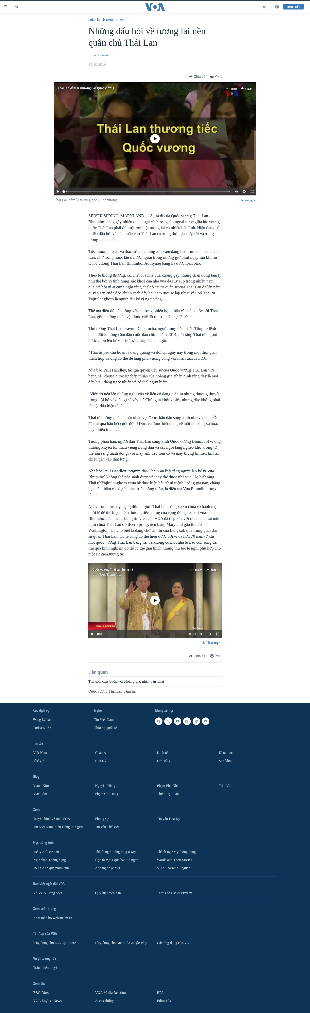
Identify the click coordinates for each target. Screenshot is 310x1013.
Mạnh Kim (41, 786)
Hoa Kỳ (100, 761)
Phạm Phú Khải (168, 786)
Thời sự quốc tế (105, 728)
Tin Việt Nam (104, 719)
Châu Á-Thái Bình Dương (106, 20)
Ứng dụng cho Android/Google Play (121, 943)
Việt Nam (40, 753)
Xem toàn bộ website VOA (52, 918)
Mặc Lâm (40, 794)
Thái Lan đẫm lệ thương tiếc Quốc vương (86, 88)
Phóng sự (102, 819)
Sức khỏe (225, 761)
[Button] (197, 77)
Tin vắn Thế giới (107, 827)
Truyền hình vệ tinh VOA (51, 819)
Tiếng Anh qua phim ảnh (51, 868)
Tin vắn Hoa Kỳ (168, 819)
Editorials (164, 1001)
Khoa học (226, 753)
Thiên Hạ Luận (168, 794)
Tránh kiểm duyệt (46, 968)
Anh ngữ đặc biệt (107, 868)
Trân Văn (225, 786)
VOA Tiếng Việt (109, 574)
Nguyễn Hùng (105, 786)
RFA (160, 992)
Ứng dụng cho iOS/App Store (54, 943)
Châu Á (100, 753)
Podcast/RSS (42, 728)
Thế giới (39, 761)
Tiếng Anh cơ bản (46, 852)
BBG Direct (41, 992)
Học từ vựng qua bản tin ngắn (116, 860)
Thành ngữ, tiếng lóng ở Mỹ (115, 852)
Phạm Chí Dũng (106, 794)
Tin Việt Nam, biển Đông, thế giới (58, 827)
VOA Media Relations (111, 992)
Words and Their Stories (174, 860)
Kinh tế (162, 753)
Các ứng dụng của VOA (174, 943)
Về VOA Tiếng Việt (47, 893)
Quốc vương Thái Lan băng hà (112, 569)
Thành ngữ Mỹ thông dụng (176, 852)
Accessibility (104, 1001)
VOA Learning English (173, 868)
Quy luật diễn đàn (108, 893)
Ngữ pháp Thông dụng (49, 860)
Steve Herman (99, 55)
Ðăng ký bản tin (44, 719)
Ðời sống (163, 761)
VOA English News (47, 1001)
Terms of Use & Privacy (174, 893)
